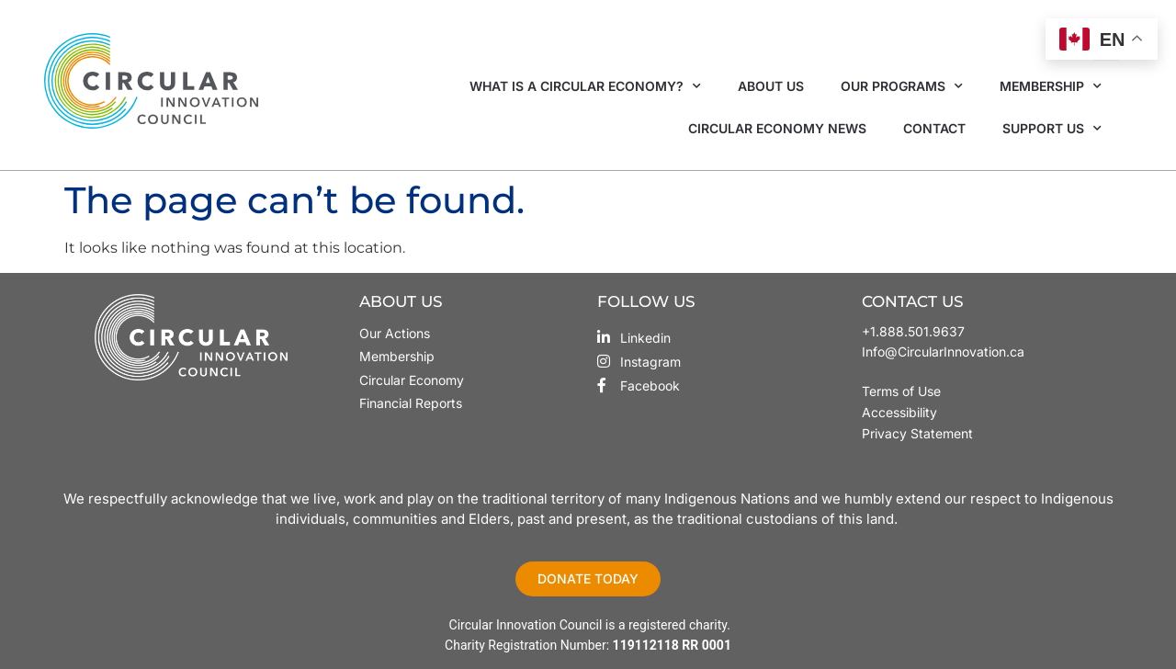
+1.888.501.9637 (913, 331)
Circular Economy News (777, 128)
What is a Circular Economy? (585, 86)
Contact (934, 128)
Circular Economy (411, 380)
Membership (1051, 86)
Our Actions (394, 333)
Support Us (1052, 128)
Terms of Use (903, 391)
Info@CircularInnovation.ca (943, 351)
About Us (771, 86)
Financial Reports (410, 403)
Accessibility (899, 412)
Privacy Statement (917, 433)
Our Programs (902, 86)
